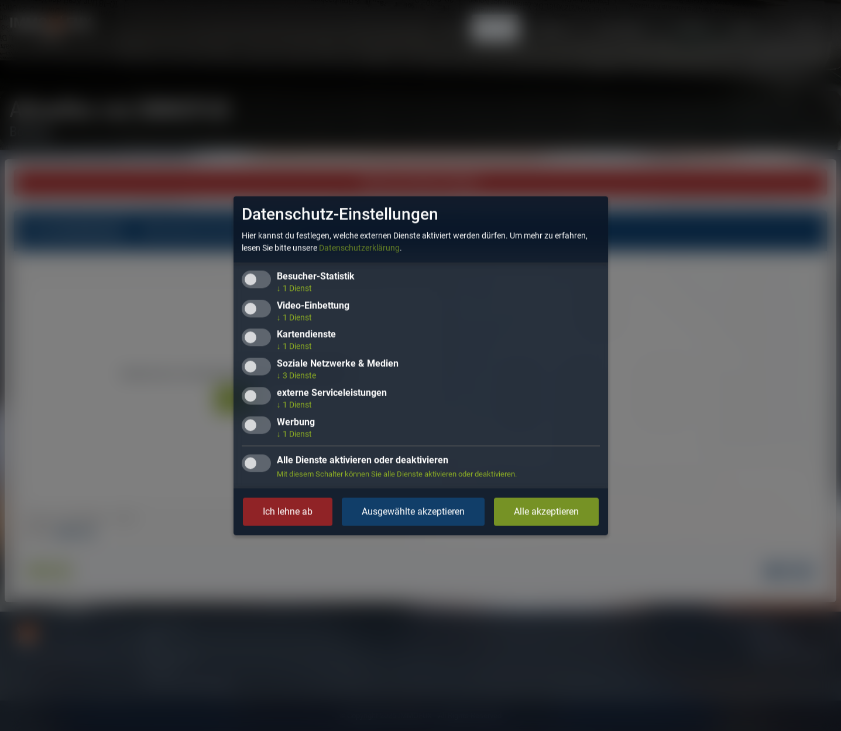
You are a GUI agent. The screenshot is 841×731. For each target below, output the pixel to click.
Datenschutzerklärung (359, 247)
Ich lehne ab (288, 511)
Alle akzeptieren (546, 511)
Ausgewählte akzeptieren (413, 511)
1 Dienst (294, 288)
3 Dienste (296, 375)
